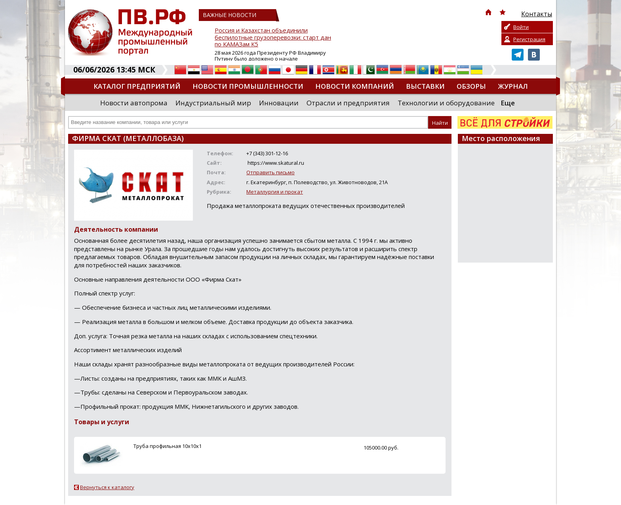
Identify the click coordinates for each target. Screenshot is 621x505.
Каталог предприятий (137, 86)
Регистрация (529, 39)
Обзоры (471, 86)
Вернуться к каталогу (107, 487)
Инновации (279, 102)
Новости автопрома (134, 102)
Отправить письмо (270, 172)
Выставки (425, 86)
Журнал (513, 86)
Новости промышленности (247, 86)
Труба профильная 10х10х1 (167, 446)
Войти (521, 26)
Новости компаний (354, 86)
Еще (508, 102)
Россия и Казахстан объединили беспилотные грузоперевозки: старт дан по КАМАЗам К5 (273, 37)
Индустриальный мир (213, 102)
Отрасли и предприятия (348, 102)
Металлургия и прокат (274, 191)
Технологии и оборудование (446, 102)
